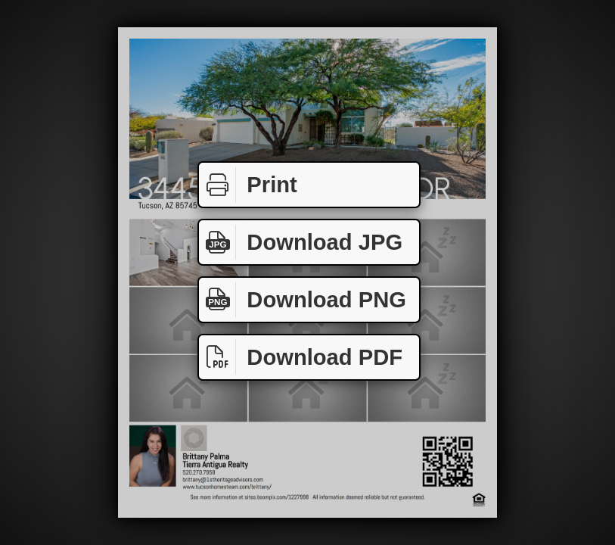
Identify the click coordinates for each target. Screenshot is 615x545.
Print (248, 185)
